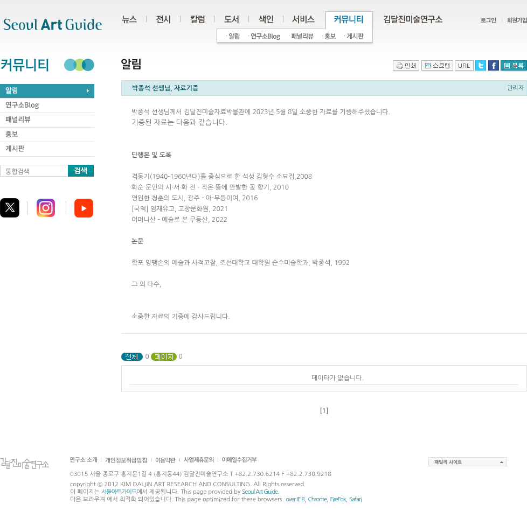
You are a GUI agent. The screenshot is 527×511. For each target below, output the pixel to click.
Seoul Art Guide (260, 492)
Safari (355, 499)
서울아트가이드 (118, 492)
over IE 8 (295, 499)
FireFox (338, 499)
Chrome (317, 499)
